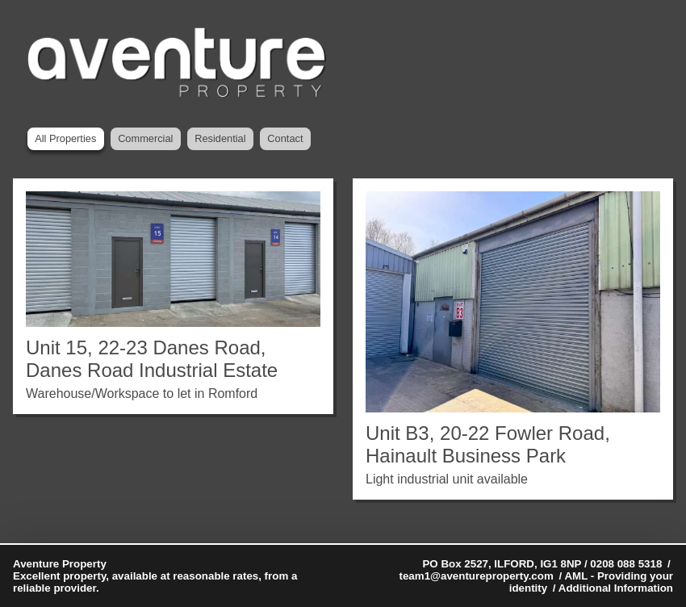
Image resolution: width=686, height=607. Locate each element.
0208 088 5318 (626, 564)
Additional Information (615, 588)
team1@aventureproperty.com (476, 576)
